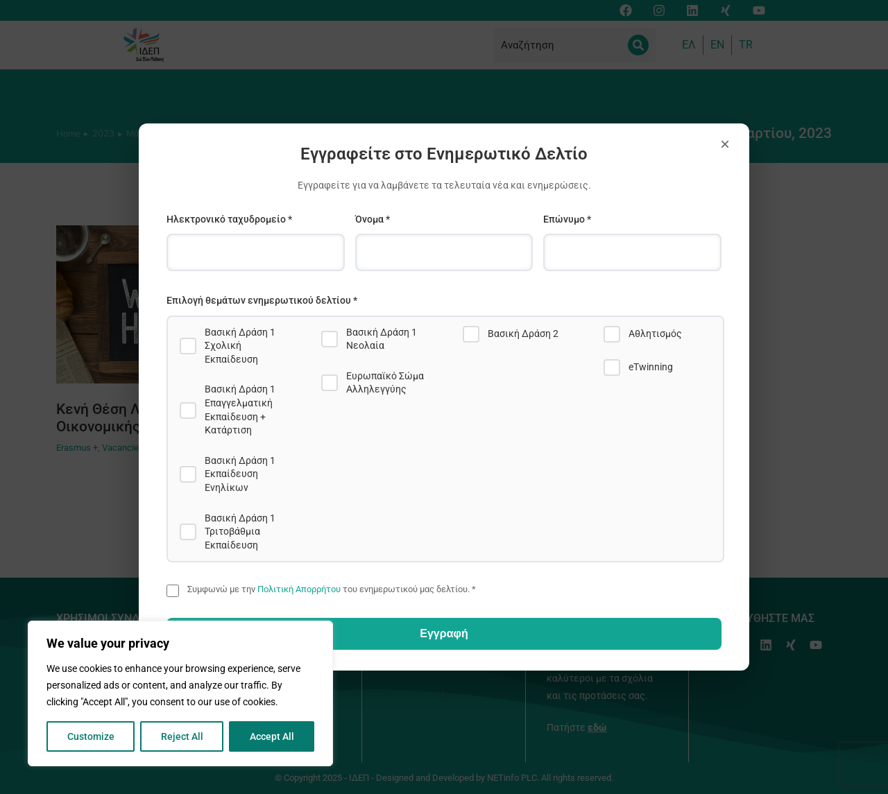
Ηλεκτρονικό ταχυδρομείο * (229, 219)
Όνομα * (372, 219)
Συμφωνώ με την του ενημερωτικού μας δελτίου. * (331, 589)
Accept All (272, 736)
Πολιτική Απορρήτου (299, 589)
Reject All (182, 736)
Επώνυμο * (567, 219)
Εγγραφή (444, 633)
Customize (90, 736)
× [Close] (725, 144)
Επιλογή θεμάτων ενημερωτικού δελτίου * (261, 300)
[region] (180, 693)
